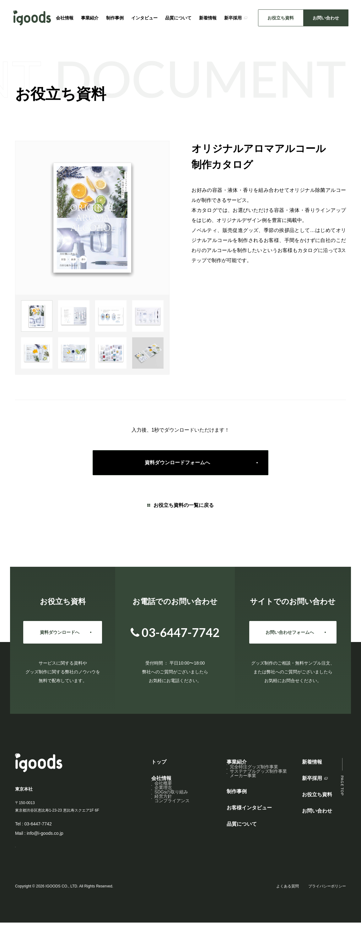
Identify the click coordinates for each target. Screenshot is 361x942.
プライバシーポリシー (327, 897)
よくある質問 (287, 897)
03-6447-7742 (37, 823)
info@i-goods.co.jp (45, 833)
